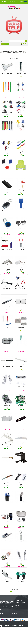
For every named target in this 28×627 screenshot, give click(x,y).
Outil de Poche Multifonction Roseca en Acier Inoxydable (7, 386)
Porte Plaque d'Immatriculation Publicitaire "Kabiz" (20, 386)
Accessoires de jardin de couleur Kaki (20, 405)
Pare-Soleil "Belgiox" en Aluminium (21, 522)
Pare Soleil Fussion (21, 327)
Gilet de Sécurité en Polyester (21, 171)
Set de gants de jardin (21, 581)
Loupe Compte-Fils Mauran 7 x (21, 464)
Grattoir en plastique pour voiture (7, 73)
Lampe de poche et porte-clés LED (21, 542)
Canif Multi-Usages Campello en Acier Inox (7, 444)
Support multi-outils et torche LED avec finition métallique (7, 269)
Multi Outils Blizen (7, 327)
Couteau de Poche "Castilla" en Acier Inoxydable (7, 249)
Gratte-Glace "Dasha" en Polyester (7, 171)
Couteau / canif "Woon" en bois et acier (7, 464)
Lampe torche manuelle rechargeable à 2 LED (7, 210)
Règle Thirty (21, 366)
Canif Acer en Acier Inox (20, 444)
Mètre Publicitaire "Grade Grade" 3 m (7, 112)
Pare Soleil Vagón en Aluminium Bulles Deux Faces (7, 425)
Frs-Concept (22, 625)
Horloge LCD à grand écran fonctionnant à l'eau (7, 562)
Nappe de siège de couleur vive (7, 190)
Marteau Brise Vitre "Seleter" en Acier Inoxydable (21, 484)
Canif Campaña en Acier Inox (7, 483)
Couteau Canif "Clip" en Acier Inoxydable (7, 366)
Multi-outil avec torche (21, 503)
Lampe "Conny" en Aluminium (21, 112)
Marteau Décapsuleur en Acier (7, 288)
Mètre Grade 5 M (7, 151)
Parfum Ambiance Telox (21, 190)
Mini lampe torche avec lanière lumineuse (20, 249)
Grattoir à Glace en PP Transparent (21, 210)
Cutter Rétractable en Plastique (21, 73)
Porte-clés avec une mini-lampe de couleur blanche (21, 269)
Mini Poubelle (7, 503)
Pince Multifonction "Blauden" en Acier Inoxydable (20, 288)
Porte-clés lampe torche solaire (7, 542)
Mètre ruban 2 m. (7, 581)
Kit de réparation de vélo (7, 522)
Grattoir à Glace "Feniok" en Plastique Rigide (21, 152)
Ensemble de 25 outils (7, 405)
